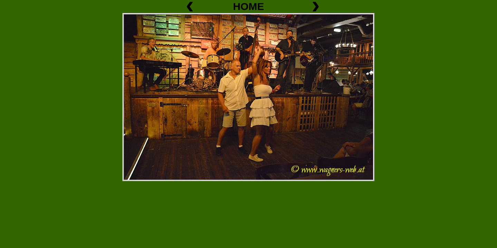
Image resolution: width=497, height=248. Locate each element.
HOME (248, 6)
